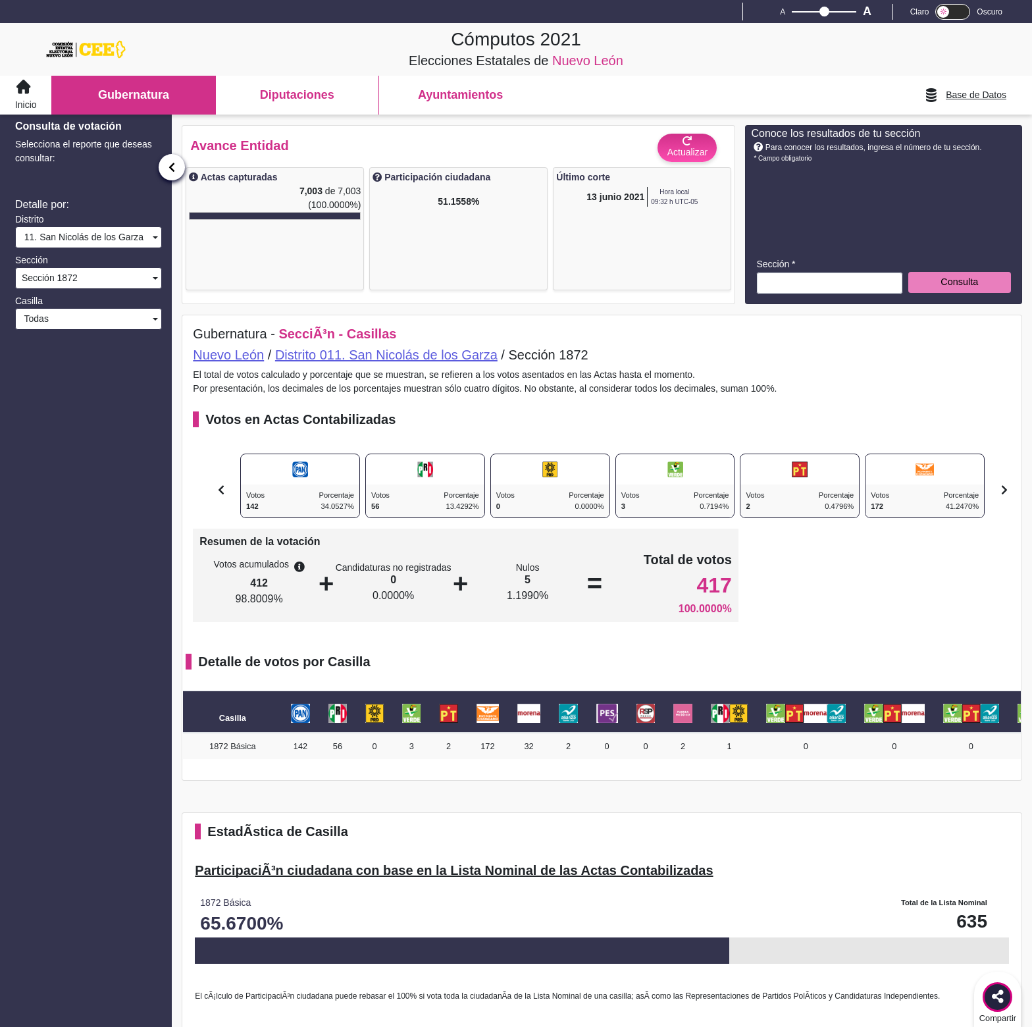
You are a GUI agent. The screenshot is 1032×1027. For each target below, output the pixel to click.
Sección (31, 260)
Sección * (775, 264)
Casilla (29, 301)
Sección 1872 (48, 278)
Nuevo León (228, 355)
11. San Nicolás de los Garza (81, 237)
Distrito (29, 219)
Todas (34, 318)
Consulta (959, 281)
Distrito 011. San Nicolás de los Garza (386, 355)
